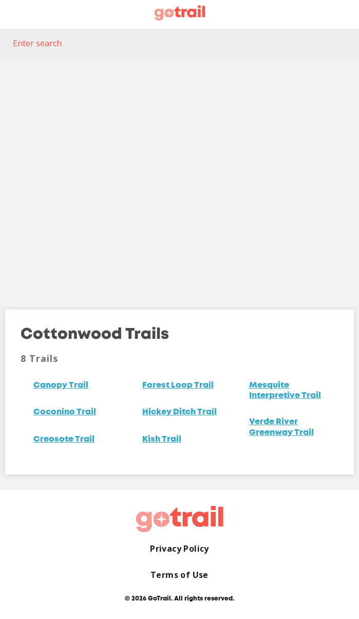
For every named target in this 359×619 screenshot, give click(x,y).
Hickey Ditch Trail (179, 412)
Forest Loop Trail (178, 385)
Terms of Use (179, 575)
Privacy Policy (179, 548)
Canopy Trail (60, 385)
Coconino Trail (64, 412)
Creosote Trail (64, 439)
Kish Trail (161, 439)
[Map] (179, 176)
